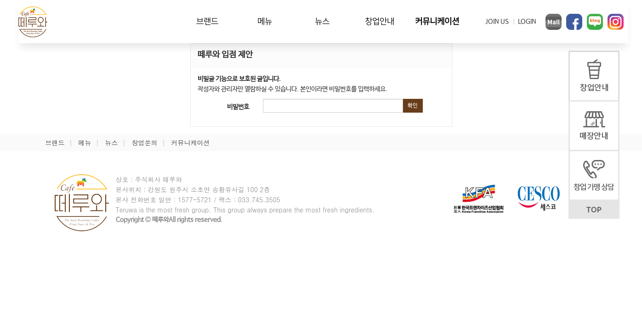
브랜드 (207, 21)
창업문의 (145, 142)
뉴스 (322, 21)
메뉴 (264, 21)
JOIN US (497, 21)
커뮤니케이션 (437, 21)
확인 (413, 106)
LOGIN (527, 21)
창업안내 (379, 21)
